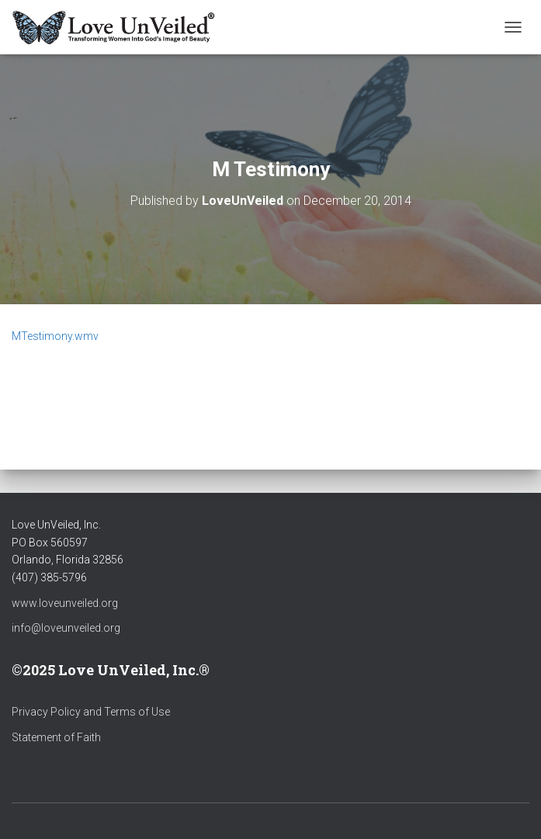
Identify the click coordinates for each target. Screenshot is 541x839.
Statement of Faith (56, 737)
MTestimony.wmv (55, 336)
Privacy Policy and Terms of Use (91, 712)
